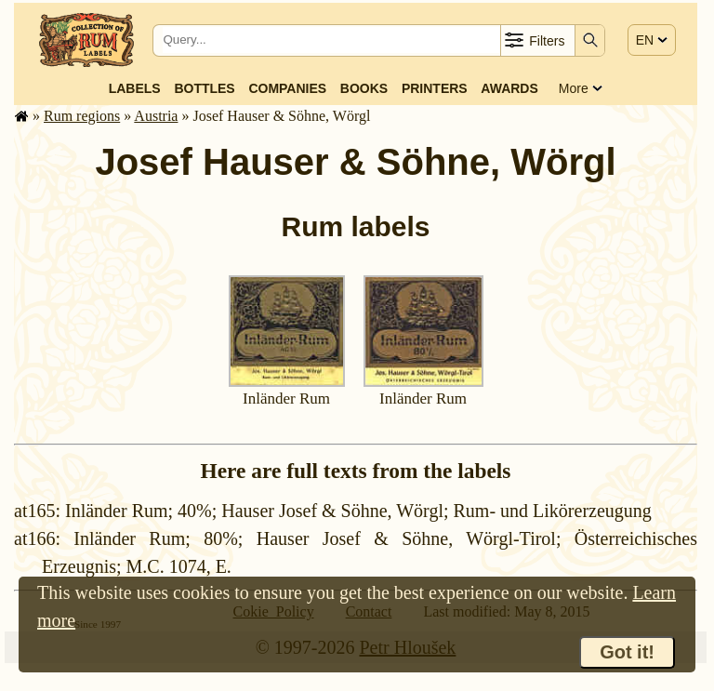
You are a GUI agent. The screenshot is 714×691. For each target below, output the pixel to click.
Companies (287, 88)
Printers (435, 88)
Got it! (627, 652)
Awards (509, 88)
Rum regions (82, 116)
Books (364, 88)
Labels (135, 88)
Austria (156, 116)
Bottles (204, 88)
